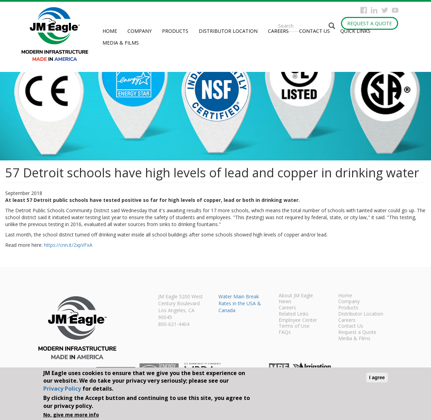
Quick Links (355, 31)
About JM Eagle (296, 296)
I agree (377, 377)
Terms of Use (294, 326)
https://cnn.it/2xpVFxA (68, 245)
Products (175, 31)
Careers (278, 31)
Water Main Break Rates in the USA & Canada (239, 303)
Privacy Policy (62, 388)
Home (109, 31)
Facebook (363, 10)
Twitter (384, 10)
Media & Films (120, 42)
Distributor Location (228, 31)
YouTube (395, 10)
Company (139, 31)
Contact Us (314, 31)
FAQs (285, 332)
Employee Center (298, 320)
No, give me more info (71, 414)
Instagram (374, 10)
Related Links (293, 314)
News (285, 302)
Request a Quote (369, 23)
